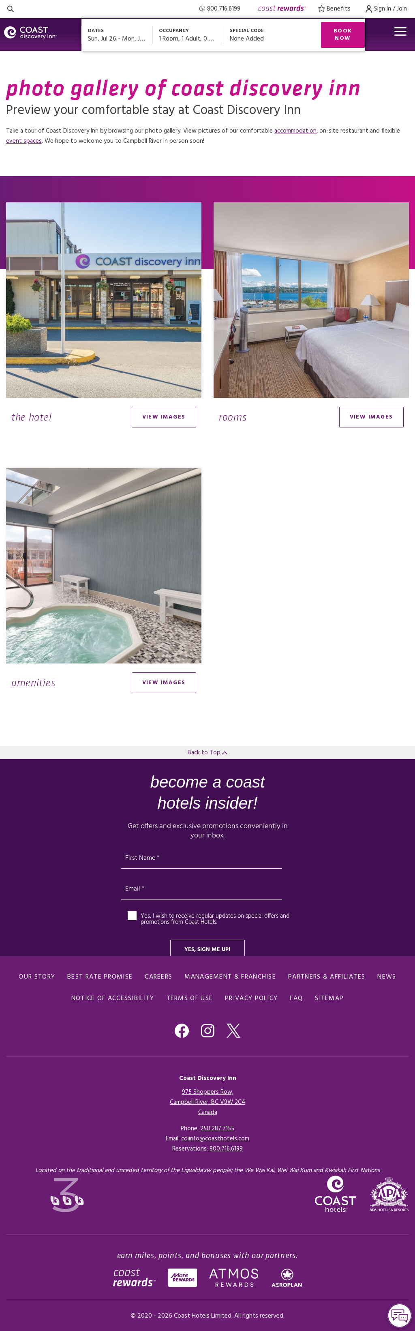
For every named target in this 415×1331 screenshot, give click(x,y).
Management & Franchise (230, 977)
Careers (158, 977)
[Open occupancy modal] (187, 34)
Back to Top (207, 753)
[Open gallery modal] (103, 300)
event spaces (24, 141)
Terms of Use (190, 998)
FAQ (296, 998)
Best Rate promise (100, 977)
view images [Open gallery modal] (164, 417)
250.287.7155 (217, 1128)
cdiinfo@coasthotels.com (215, 1139)
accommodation (295, 131)
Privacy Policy (251, 998)
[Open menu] (400, 31)
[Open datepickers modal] (116, 34)
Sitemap (329, 998)
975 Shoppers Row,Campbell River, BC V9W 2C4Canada (207, 1102)
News (386, 977)
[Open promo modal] (265, 34)
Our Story (37, 977)
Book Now (343, 34)
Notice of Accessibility (112, 998)
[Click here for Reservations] (226, 1149)
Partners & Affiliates (326, 977)
